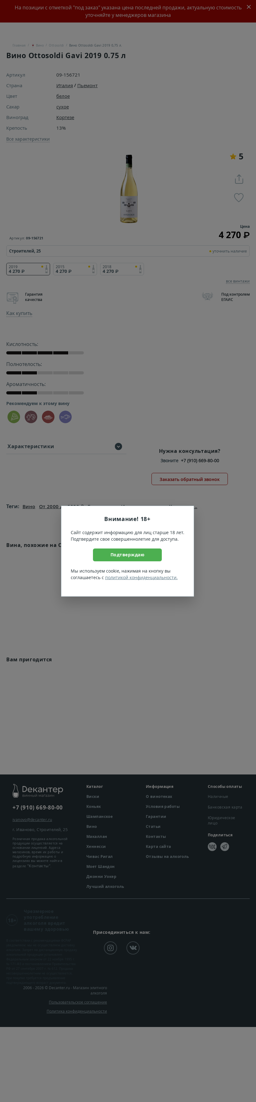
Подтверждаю (127, 555)
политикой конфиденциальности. (141, 577)
